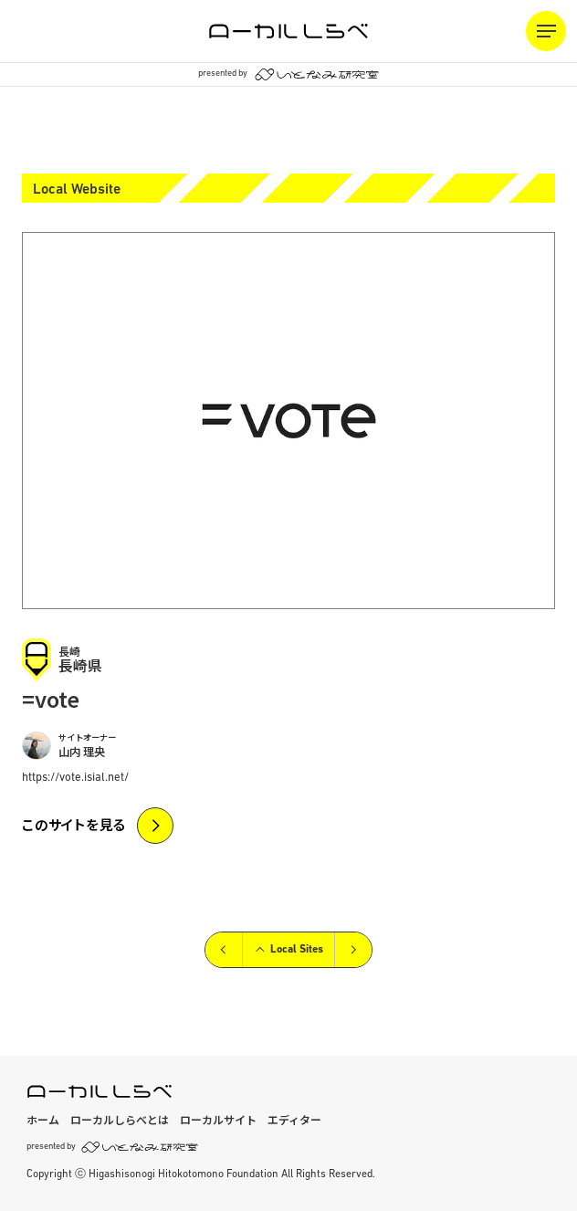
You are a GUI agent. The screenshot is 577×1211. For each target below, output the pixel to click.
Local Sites (288, 949)
